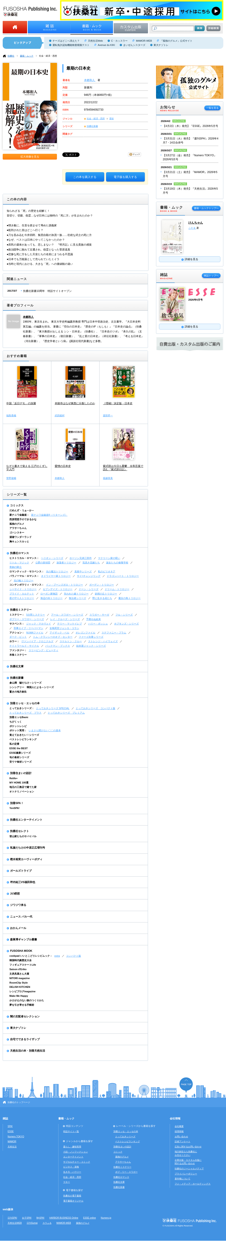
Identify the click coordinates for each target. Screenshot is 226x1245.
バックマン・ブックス (57, 645)
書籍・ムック (26, 56)
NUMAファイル (34, 632)
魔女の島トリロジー (129, 598)
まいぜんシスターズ (134, 45)
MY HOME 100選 (18, 782)
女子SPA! (26, 1218)
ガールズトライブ (21, 870)
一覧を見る (212, 108)
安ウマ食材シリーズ (20, 761)
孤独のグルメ (16, 523)
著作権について (182, 1178)
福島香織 (11, 415)
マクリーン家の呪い (109, 558)
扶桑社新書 (92, 126)
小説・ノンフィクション (75, 1152)
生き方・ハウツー (72, 1172)
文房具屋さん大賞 (19, 973)
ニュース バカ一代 (21, 916)
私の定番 (14, 743)
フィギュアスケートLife (22, 964)
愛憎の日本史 (63, 466)
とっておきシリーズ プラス (25, 712)
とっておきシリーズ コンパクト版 (95, 708)
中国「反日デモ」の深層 (21, 403)
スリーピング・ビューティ (43, 650)
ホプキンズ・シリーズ (126, 623)
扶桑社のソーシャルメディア (189, 1168)
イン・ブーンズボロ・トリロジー (64, 584)
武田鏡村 (60, 415)
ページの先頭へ (186, 1085)
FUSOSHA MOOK (21, 950)
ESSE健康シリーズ (20, 752)
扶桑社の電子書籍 (72, 1195)
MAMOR (12, 1141)
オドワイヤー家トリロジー (56, 576)
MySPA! (40, 1218)
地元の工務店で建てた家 (23, 787)
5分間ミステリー (35, 614)
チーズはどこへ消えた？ (66, 40)
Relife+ (13, 778)
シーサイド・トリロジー (23, 589)
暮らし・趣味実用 (72, 1146)
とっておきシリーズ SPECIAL (53, 708)
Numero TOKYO (16, 1136)
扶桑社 (11, 56)
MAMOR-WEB (144, 40)
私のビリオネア (106, 571)
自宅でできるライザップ (25, 1039)
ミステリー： (16, 614)
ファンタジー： (18, 650)
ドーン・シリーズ (88, 589)
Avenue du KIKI (106, 45)
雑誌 (5, 1118)
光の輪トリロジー (23, 580)
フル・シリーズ (124, 614)
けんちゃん (195, 222)
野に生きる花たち (102, 598)
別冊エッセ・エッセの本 (25, 703)
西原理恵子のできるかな (23, 519)
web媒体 (8, 1209)
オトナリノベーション (21, 791)
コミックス (17, 505)
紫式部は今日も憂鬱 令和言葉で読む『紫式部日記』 (123, 467)
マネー (66, 1182)
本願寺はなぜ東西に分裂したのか (75, 403)
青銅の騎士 (15, 567)
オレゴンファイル (85, 632)
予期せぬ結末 (93, 619)
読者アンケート (182, 1141)
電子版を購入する (125, 177)
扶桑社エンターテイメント (26, 819)
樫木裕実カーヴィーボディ (26, 859)
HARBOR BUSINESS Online (63, 1218)
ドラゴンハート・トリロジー (123, 576)
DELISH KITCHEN (19, 987)
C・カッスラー (119, 40)
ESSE (11, 1131)
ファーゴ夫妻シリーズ (91, 636)
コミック (117, 1152)
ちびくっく (15, 721)
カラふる (47, 1223)
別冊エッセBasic (18, 717)
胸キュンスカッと (19, 541)
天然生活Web (95, 40)
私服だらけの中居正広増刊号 (27, 847)
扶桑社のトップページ (19, 1102)
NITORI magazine (19, 978)
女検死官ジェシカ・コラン (64, 628)
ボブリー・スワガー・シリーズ (26, 619)
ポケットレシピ (18, 726)
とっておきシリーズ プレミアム (66, 712)
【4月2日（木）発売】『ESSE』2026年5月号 (190, 126)
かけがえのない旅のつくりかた (26, 1000)
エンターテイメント (73, 1156)
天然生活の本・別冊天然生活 (27, 1050)
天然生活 (12, 1146)
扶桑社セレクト (19, 831)
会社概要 (179, 1126)
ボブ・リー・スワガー (126, 1172)
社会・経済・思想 (48, 56)
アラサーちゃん (18, 528)
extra (57, 955)
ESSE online (89, 1218)
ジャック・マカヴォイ (38, 623)
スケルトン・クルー (71, 641)
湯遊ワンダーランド (20, 537)
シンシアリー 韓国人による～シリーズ (31, 687)
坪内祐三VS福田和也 (22, 882)
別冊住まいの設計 (21, 773)
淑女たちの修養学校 (117, 562)
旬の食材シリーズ (19, 757)
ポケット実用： (18, 730)
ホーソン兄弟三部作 (81, 558)
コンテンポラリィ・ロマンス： (26, 584)
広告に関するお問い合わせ (188, 1146)
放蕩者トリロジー (66, 562)
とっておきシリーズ (125, 1136)
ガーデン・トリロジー (101, 584)
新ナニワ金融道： (19, 514)
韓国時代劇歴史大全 (20, 960)
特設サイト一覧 (71, 1131)
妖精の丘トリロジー (106, 593)
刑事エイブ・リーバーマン (28, 628)
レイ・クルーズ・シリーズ (65, 619)
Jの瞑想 (15, 893)
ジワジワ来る (18, 905)
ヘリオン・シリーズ (52, 558)
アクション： (16, 632)
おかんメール (18, 928)
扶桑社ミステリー (21, 609)
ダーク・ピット (18, 636)
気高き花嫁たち (91, 562)
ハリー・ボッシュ (98, 623)
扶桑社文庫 (17, 666)
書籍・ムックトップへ (206, 208)
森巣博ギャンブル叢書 (23, 939)
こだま (192, 228)
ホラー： (14, 641)
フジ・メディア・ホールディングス (193, 1184)
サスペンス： (16, 623)
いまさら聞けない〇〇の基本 (45, 730)
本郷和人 (90, 80)
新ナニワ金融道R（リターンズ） (49, 514)
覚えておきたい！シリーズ (24, 735)
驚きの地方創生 (18, 691)
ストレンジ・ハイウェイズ (103, 641)
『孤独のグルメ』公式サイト (176, 40)
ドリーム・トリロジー (117, 589)
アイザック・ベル (59, 632)
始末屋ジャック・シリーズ (91, 645)
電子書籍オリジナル (73, 1201)
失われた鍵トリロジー (76, 593)
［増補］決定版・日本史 (118, 403)
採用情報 (179, 1131)
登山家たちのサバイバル (23, 836)
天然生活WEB (15, 1223)
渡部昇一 (108, 415)
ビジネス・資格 (71, 1167)
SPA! (10, 1126)
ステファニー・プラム (114, 632)
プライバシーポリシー (186, 1173)
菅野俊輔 (11, 478)
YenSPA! (14, 808)
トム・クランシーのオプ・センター (52, 636)
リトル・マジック (19, 562)
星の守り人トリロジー (21, 598)
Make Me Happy (18, 996)
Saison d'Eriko (17, 969)
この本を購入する (84, 177)
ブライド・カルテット (21, 593)
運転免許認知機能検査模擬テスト (70, 45)
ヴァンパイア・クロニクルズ (37, 641)
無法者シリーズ (77, 598)
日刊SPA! (12, 1218)
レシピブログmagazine (22, 991)
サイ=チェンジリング (88, 576)
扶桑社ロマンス (19, 553)
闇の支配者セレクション (25, 1016)
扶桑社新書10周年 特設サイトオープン (47, 291)
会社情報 (175, 1118)
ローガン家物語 (49, 593)
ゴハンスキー (16, 532)
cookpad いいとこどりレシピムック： (30, 955)
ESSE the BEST (18, 748)
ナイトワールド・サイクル (24, 645)
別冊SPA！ (17, 803)
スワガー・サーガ (99, 614)
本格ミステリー (18, 654)
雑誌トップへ (211, 275)
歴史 (111, 118)
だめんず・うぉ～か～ (21, 510)
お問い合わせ (181, 1136)
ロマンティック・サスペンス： (26, 571)
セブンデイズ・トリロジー (57, 589)
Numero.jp (106, 1218)
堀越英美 (108, 478)
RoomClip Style (18, 982)
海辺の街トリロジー (51, 598)
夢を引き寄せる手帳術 (21, 1004)
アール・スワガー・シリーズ (67, 614)
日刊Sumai (32, 1223)
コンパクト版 (73, 955)
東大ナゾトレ (161, 45)
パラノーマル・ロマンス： (24, 576)
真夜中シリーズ (83, 571)
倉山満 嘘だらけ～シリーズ (25, 682)
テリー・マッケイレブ (69, 623)
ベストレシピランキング (23, 739)
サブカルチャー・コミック (76, 1162)
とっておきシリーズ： (21, 708)
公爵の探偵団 (42, 562)
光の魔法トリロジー (57, 571)
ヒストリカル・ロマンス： (24, 558)
